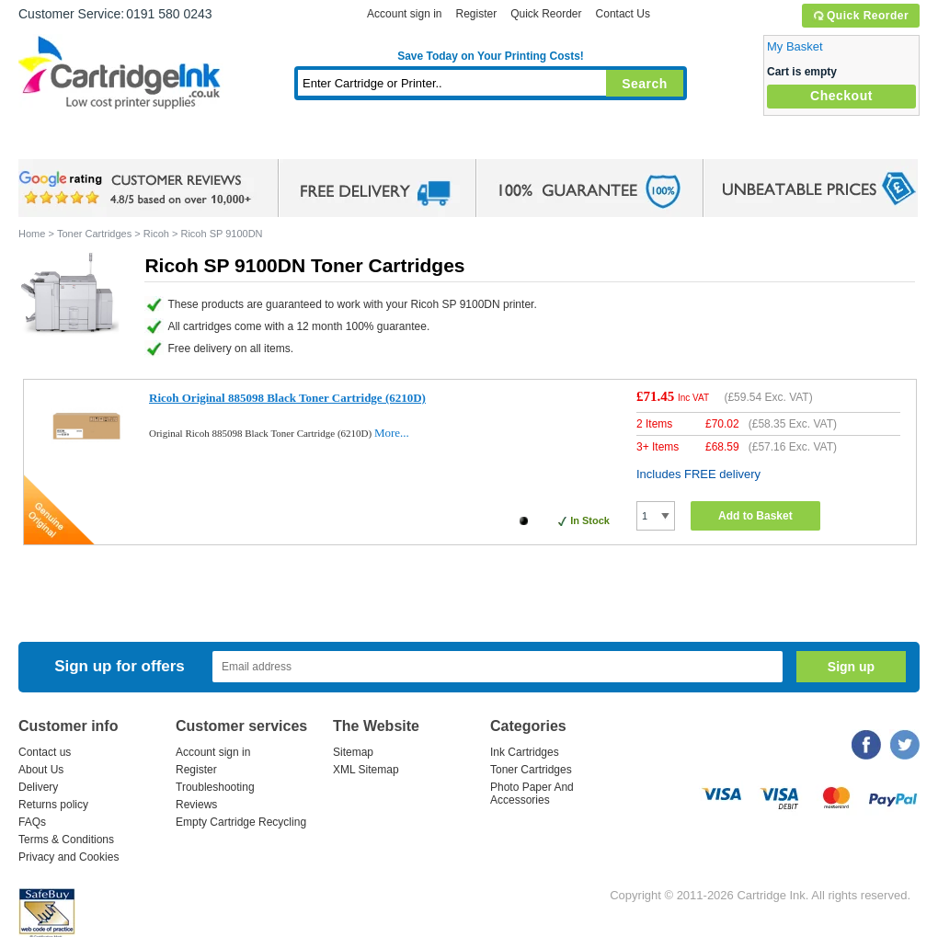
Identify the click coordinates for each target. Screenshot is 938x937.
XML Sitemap (366, 769)
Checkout (841, 95)
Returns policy (53, 804)
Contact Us (623, 13)
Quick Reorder (860, 15)
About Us (40, 769)
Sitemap (353, 752)
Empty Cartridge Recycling (241, 822)
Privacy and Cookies (68, 857)
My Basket (795, 46)
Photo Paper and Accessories (495, 142)
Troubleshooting (215, 787)
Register (476, 13)
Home (55, 142)
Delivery (38, 787)
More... (391, 433)
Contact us (44, 752)
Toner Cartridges (300, 142)
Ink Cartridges (158, 142)
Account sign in (404, 13)
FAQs (32, 822)
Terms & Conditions (66, 839)
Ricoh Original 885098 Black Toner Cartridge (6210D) (287, 398)
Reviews (196, 804)
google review (137, 188)
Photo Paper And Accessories (532, 793)
